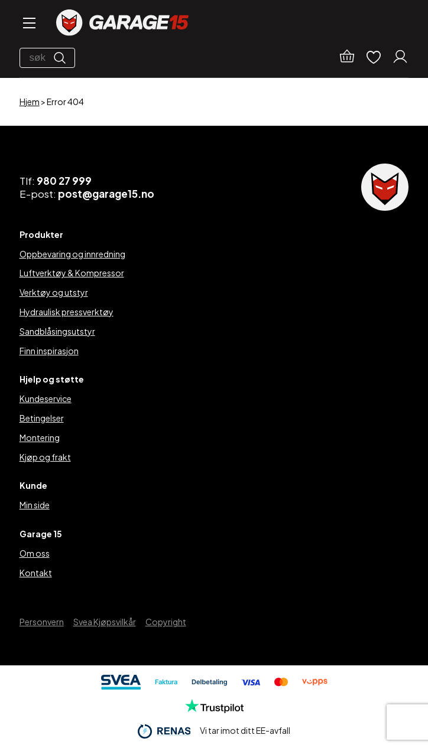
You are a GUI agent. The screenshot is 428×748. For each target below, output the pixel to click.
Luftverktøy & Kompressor (72, 272)
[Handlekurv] (347, 57)
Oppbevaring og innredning (72, 254)
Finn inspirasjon (49, 350)
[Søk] (62, 58)
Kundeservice (46, 398)
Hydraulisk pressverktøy (67, 311)
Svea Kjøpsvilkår (104, 621)
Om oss (35, 553)
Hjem (30, 101)
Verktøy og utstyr (54, 292)
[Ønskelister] (373, 58)
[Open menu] (28, 24)
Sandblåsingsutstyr (57, 331)
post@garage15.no (106, 193)
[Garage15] (122, 23)
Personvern (42, 621)
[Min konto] (400, 57)
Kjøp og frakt (45, 457)
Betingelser (42, 418)
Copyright (165, 621)
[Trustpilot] (214, 709)
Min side (35, 504)
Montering (40, 437)
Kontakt (36, 572)
